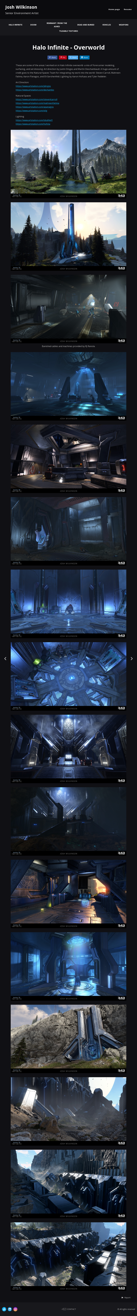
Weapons (123, 24)
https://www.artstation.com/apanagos (35, 106)
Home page (114, 9)
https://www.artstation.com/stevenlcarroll (36, 99)
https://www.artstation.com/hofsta (33, 123)
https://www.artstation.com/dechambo (35, 89)
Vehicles (106, 24)
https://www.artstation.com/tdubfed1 (34, 120)
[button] (126, 1297)
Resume (128, 9)
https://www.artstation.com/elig (31, 110)
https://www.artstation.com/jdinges (33, 86)
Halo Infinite (15, 24)
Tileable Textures (68, 31)
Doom (33, 24)
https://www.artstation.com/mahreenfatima (37, 103)
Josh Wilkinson (21, 7)
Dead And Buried (85, 24)
